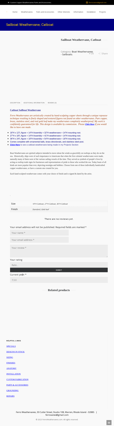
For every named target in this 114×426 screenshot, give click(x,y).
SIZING (9, 357)
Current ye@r (18, 274)
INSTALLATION (13, 374)
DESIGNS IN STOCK (15, 352)
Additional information (34, 103)
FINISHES (10, 363)
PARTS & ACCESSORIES (17, 385)
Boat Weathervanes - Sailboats (77, 53)
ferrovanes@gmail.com (96, 2)
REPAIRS (10, 396)
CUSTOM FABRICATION (17, 379)
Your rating (16, 260)
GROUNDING (12, 391)
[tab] (16, 103)
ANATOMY (11, 368)
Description (15, 103)
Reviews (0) (52, 103)
